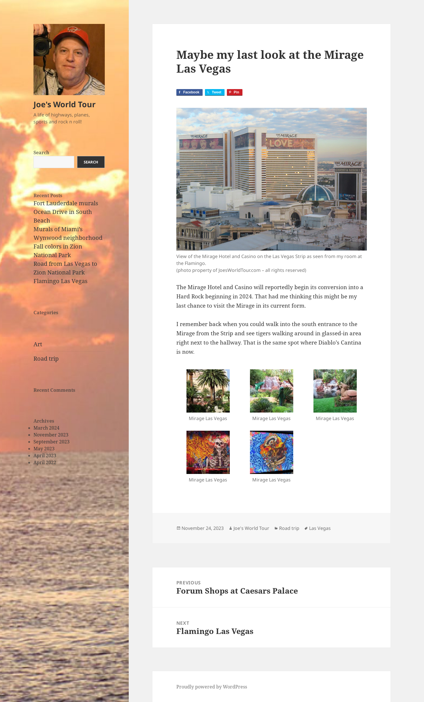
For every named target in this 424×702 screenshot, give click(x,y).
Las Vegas (320, 528)
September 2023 (51, 441)
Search (41, 152)
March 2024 (46, 428)
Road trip (46, 358)
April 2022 (44, 462)
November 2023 (50, 435)
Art (37, 344)
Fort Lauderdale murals (65, 203)
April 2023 (44, 455)
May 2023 (44, 448)
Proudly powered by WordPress (211, 687)
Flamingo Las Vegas (60, 281)
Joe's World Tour (64, 104)
